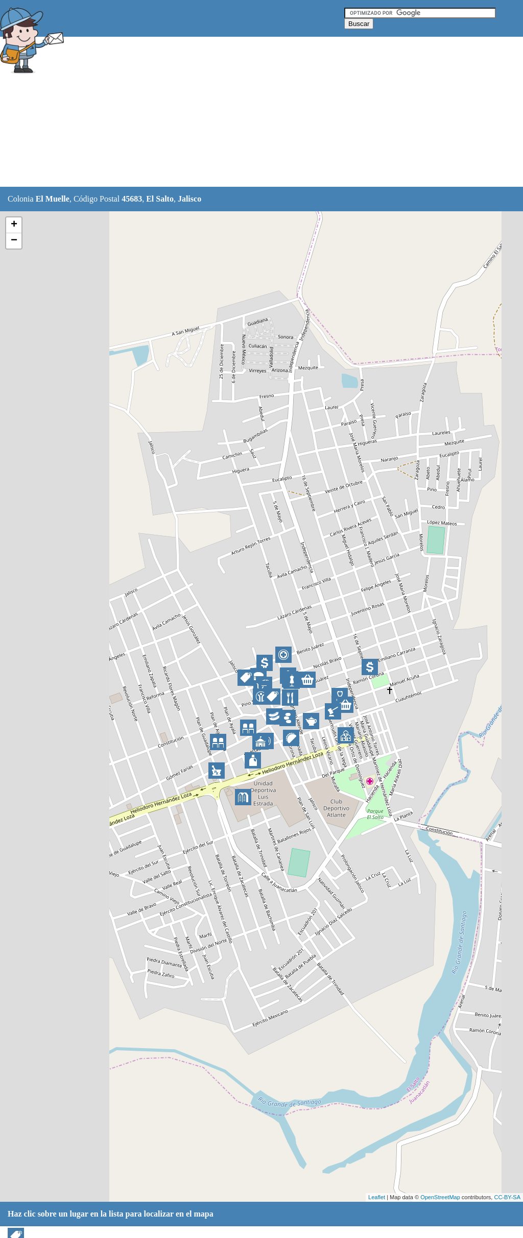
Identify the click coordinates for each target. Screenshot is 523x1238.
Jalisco (189, 198)
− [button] (14, 241)
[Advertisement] (255, 112)
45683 (132, 198)
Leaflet (376, 1197)
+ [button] (14, 225)
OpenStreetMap (440, 1197)
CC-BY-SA (507, 1197)
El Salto (160, 198)
